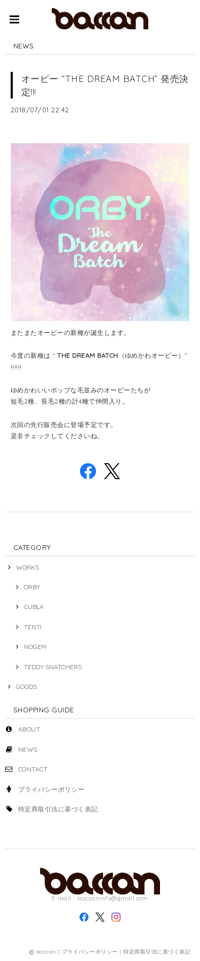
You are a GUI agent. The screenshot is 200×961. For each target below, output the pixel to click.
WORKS (27, 567)
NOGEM (35, 647)
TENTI (33, 627)
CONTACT (32, 769)
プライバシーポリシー (51, 789)
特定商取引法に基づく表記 (58, 809)
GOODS (26, 687)
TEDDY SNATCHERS (53, 667)
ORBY (32, 587)
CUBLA (34, 607)
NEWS (28, 749)
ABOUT (29, 729)
